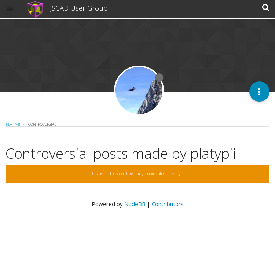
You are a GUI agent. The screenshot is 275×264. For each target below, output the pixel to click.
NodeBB (135, 204)
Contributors (168, 204)
